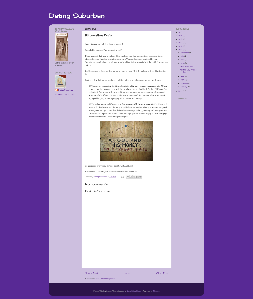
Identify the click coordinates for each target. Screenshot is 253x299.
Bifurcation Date (186, 66)
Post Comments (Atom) (105, 279)
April (183, 76)
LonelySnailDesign (134, 291)
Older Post (162, 273)
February (184, 83)
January (184, 87)
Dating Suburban (77, 15)
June (183, 60)
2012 (180, 50)
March (183, 80)
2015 (180, 39)
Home (127, 273)
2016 (180, 36)
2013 (180, 46)
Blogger (156, 291)
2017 (180, 32)
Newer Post (91, 273)
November (185, 53)
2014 (180, 43)
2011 (180, 91)
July (182, 56)
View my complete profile (65, 94)
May (182, 63)
